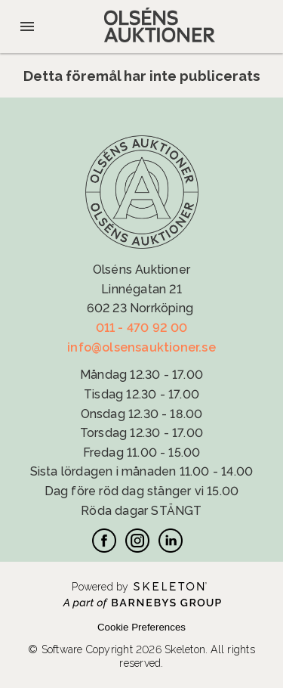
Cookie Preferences (141, 627)
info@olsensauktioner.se (141, 347)
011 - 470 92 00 (142, 328)
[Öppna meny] (27, 26)
